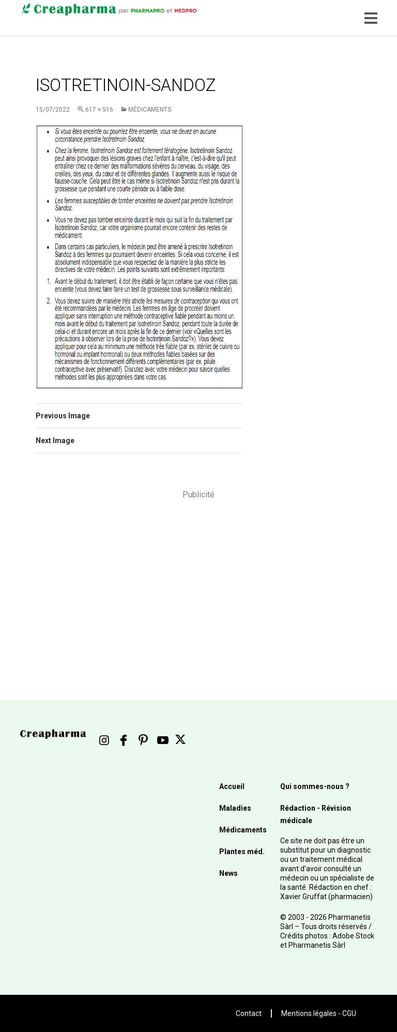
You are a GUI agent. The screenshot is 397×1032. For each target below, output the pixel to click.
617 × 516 (99, 109)
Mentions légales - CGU (318, 1013)
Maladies (235, 808)
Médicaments (149, 109)
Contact (249, 1013)
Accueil (232, 786)
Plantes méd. (242, 851)
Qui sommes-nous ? (314, 786)
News (228, 873)
